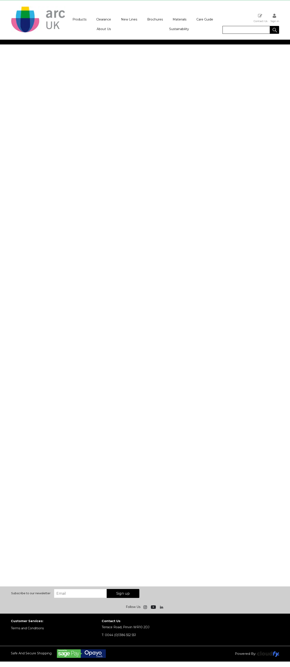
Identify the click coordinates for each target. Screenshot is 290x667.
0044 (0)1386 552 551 (119, 635)
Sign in (274, 18)
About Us (104, 29)
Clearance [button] (103, 19)
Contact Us (260, 18)
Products (79, 19)
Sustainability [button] (179, 29)
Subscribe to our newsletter (31, 593)
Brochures (155, 19)
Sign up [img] (123, 593)
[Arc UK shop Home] (38, 32)
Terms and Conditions (27, 628)
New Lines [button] (129, 19)
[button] (274, 30)
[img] (145, 607)
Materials (179, 19)
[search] (246, 30)
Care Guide (204, 19)
